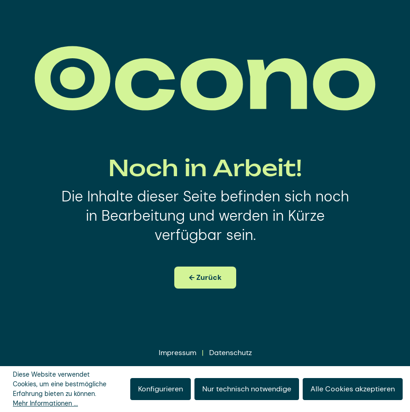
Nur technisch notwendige (246, 389)
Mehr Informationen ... (45, 403)
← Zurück (205, 277)
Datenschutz (230, 352)
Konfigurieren (160, 389)
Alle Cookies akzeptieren (352, 389)
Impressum (177, 352)
